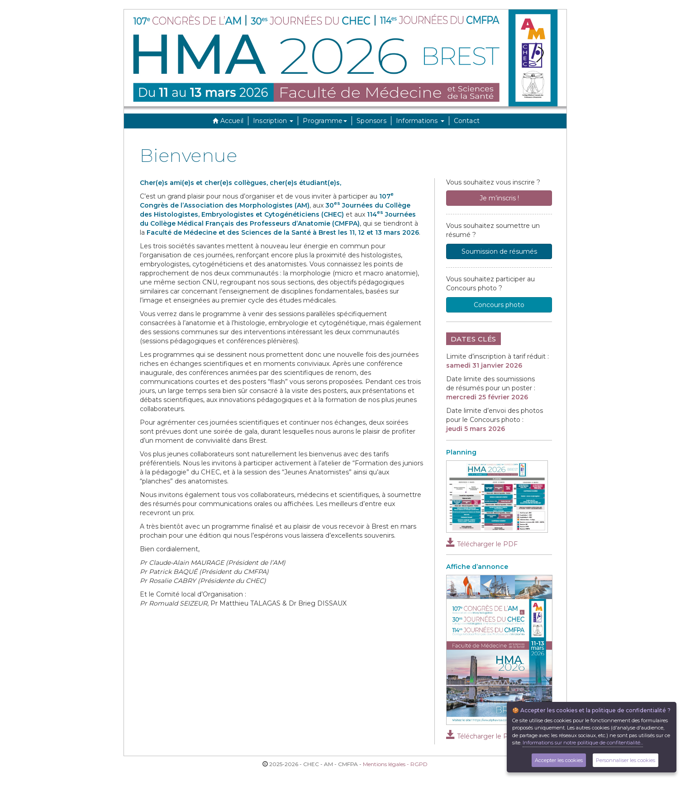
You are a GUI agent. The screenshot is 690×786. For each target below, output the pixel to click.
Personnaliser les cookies (625, 760)
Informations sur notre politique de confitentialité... (583, 742)
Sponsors (371, 121)
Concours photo (499, 305)
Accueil (226, 121)
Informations (420, 121)
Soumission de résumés (499, 251)
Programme (325, 121)
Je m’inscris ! (499, 198)
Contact (467, 121)
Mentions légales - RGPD (395, 764)
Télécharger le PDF (482, 544)
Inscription (273, 121)
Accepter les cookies (559, 760)
